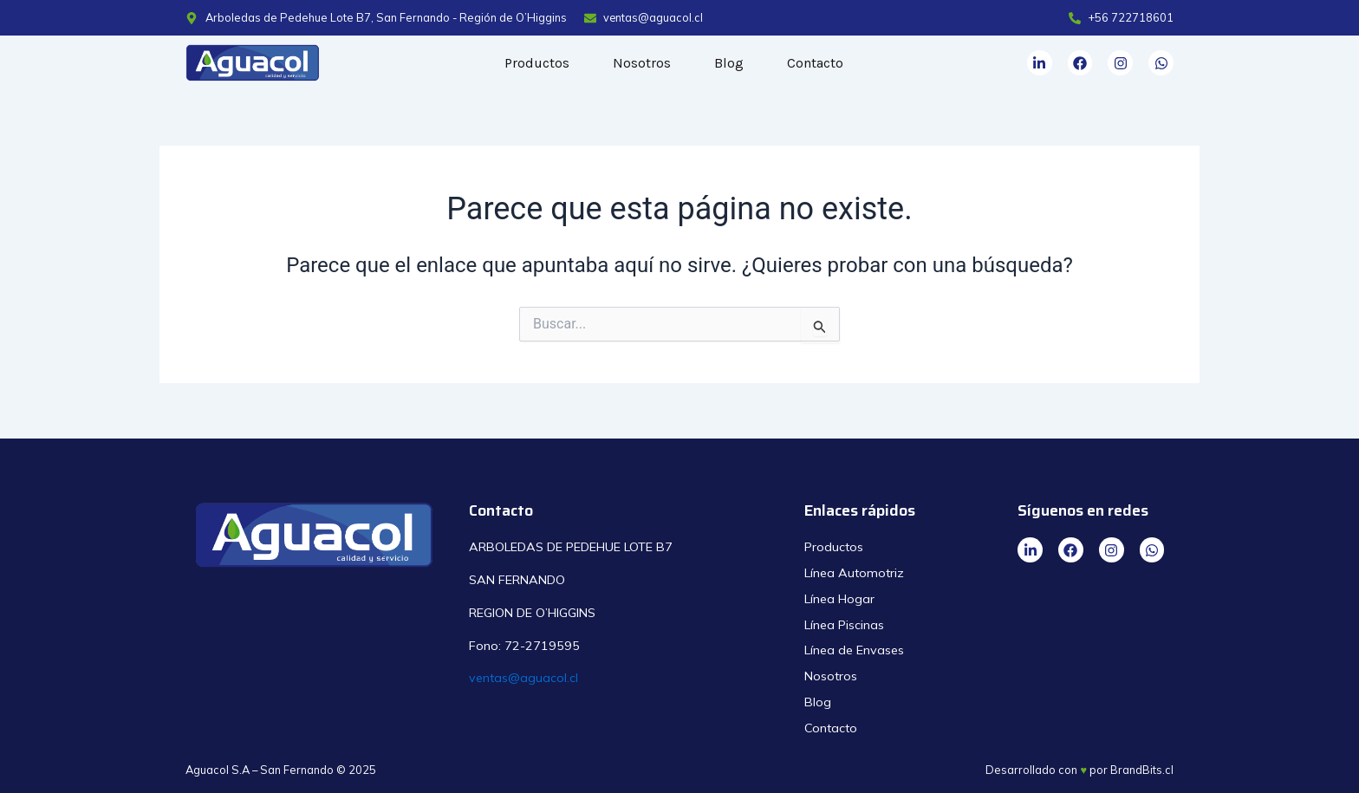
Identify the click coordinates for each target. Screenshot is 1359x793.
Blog (729, 63)
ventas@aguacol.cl (523, 678)
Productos (536, 63)
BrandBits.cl (1142, 770)
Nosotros (642, 63)
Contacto (815, 63)
